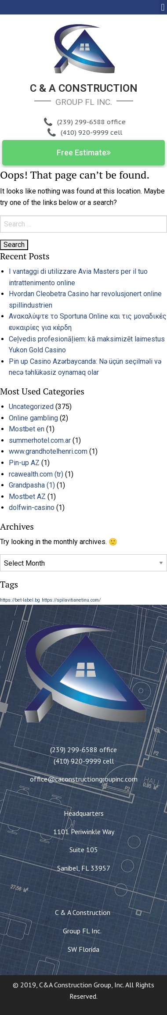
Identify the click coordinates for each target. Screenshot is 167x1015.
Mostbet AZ (27, 496)
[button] (163, 7)
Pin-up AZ (24, 463)
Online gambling (33, 418)
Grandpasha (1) (32, 485)
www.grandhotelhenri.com (48, 451)
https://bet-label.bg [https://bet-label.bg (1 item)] (20, 600)
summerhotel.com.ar (40, 440)
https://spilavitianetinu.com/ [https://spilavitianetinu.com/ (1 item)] (71, 600)
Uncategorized (31, 406)
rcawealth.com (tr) (36, 474)
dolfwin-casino (31, 507)
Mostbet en (26, 429)
